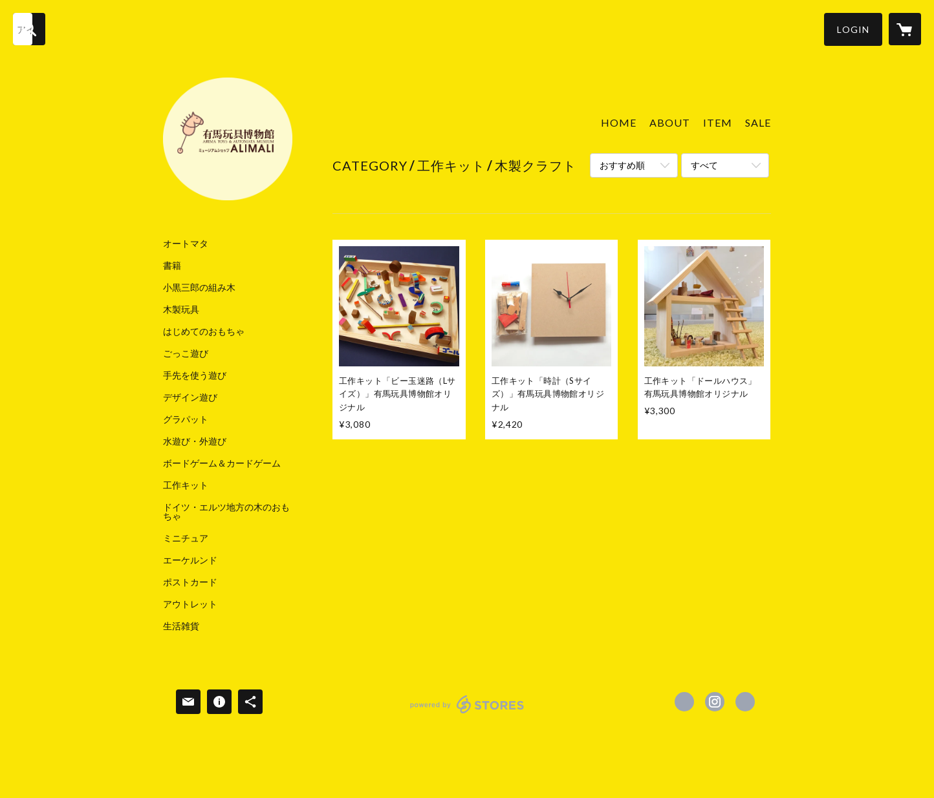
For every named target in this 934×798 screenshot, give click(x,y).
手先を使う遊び (194, 375)
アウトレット (190, 604)
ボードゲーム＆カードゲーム (222, 463)
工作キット (185, 485)
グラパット (185, 419)
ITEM (717, 122)
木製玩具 (181, 309)
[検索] (29, 29)
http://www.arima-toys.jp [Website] (745, 701)
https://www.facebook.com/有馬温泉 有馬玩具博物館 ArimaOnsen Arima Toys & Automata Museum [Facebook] (684, 701)
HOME (618, 122)
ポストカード (190, 582)
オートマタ (185, 243)
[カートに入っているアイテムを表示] (905, 29)
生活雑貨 (181, 626)
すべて (704, 165)
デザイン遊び (190, 397)
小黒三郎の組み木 (199, 287)
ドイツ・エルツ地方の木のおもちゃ (226, 512)
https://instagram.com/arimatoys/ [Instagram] (714, 701)
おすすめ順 (622, 165)
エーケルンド (190, 560)
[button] (853, 29)
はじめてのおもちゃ (203, 331)
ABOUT (669, 122)
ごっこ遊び (185, 353)
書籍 (172, 265)
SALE (758, 122)
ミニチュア (185, 538)
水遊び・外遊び (194, 441)
